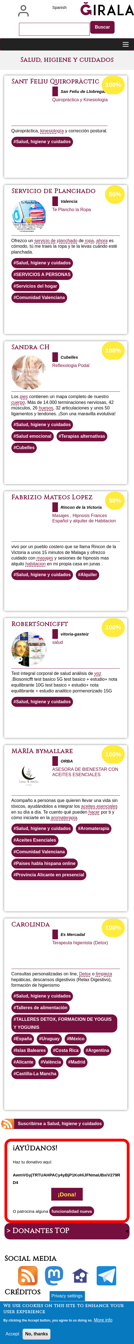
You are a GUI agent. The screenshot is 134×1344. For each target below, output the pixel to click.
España (24, 1038)
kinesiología (52, 130)
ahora (102, 240)
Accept (12, 1336)
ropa (89, 240)
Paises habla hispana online (45, 863)
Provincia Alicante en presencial (50, 874)
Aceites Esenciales (36, 840)
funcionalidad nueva (72, 1211)
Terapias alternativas (83, 436)
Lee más (83, 162)
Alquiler (89, 574)
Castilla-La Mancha (36, 1073)
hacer (94, 812)
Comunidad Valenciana (40, 297)
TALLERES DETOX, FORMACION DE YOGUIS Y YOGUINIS (63, 1023)
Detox (85, 973)
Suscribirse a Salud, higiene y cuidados (60, 1123)
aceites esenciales (99, 806)
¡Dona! (67, 1194)
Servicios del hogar (36, 286)
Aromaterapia (95, 828)
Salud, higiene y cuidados (43, 141)
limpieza (104, 973)
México (76, 1038)
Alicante (24, 1062)
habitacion (35, 563)
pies (24, 396)
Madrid (78, 1062)
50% (115, 194)
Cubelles (25, 447)
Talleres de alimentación (41, 1007)
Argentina (98, 1050)
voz (97, 673)
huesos (46, 408)
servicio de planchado (55, 240)
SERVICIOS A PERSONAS (43, 274)
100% (113, 84)
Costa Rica (67, 1050)
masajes (44, 558)
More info (103, 1322)
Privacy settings (66, 1298)
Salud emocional (33, 436)
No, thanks (36, 1336)
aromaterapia (64, 817)
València (52, 1062)
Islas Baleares (31, 1050)
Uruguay (51, 1038)
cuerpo (18, 402)
